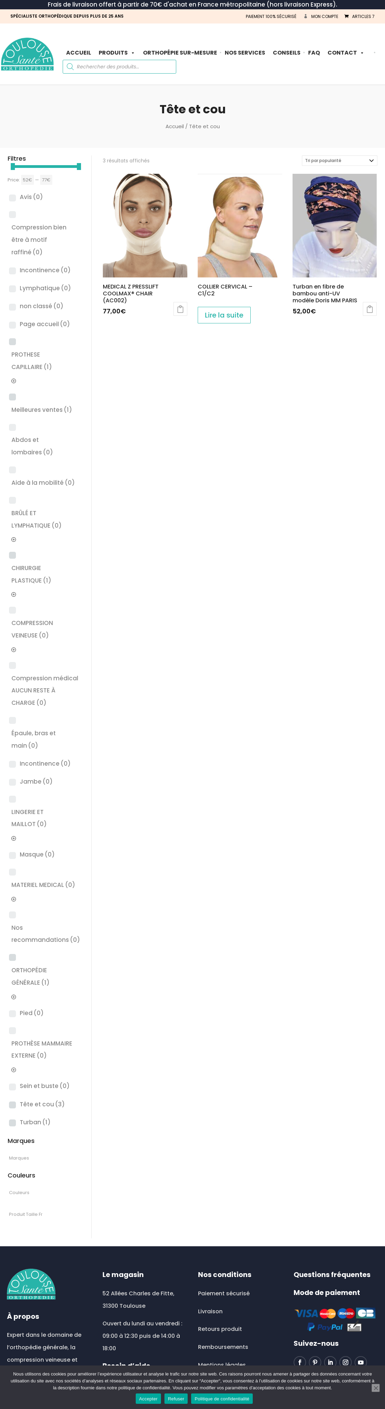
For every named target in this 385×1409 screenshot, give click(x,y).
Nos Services (245, 53)
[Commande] (339, 160)
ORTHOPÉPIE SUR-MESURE (180, 53)
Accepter (148, 1398)
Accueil (78, 53)
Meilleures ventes (41, 410)
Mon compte (324, 16)
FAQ (314, 53)
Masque (37, 854)
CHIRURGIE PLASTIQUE (31, 574)
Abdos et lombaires (32, 446)
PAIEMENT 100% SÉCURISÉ (271, 16)
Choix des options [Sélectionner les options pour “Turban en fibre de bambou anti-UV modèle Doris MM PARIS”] (370, 309)
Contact (346, 53)
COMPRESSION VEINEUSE (32, 629)
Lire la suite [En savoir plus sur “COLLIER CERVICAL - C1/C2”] (224, 315)
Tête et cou (42, 1104)
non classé (41, 306)
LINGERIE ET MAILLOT (29, 818)
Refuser (176, 1398)
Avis (31, 197)
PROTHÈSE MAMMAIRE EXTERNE (41, 1049)
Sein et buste (45, 1086)
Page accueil (45, 324)
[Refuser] (375, 1388)
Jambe (36, 781)
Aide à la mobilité (43, 483)
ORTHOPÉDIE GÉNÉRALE (30, 976)
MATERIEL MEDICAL (43, 885)
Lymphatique (45, 288)
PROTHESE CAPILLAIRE (31, 360)
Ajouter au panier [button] (180, 309)
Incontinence (45, 270)
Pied (32, 1013)
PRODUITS (117, 53)
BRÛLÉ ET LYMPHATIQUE (36, 519)
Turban (35, 1122)
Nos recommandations (45, 934)
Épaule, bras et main (33, 739)
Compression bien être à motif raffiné (38, 239)
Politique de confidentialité (222, 1398)
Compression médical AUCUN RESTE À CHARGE (44, 690)
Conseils (287, 53)
